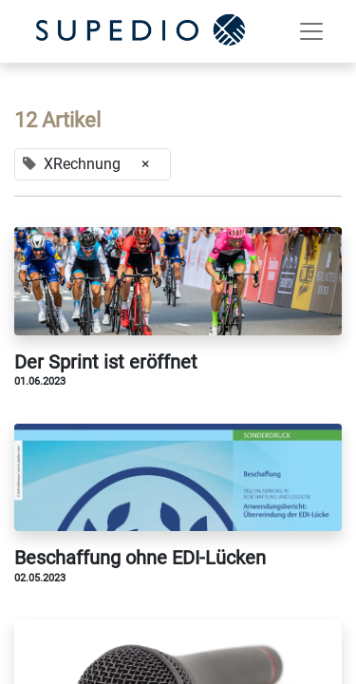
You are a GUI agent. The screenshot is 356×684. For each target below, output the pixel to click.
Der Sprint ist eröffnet (105, 362)
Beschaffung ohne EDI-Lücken (140, 557)
